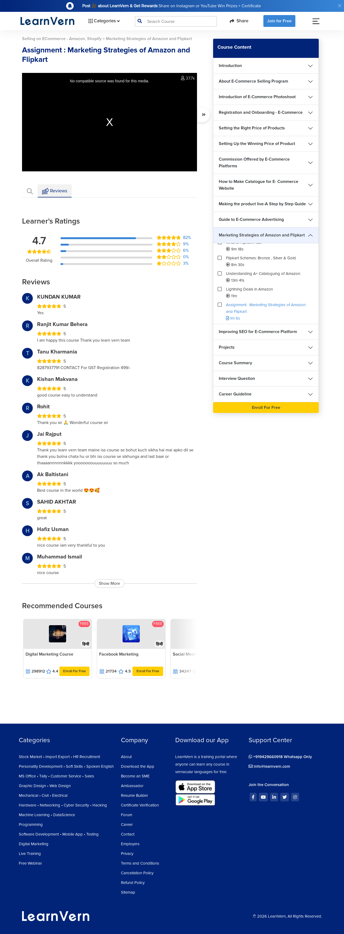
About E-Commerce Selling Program (253, 81)
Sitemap (128, 892)
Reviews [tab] (54, 191)
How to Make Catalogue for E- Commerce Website (258, 185)
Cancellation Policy (137, 873)
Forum (126, 814)
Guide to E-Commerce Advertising (251, 219)
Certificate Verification (140, 805)
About (126, 756)
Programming (31, 824)
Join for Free (279, 21)
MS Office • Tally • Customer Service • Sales (56, 776)
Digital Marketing (33, 843)
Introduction (230, 65)
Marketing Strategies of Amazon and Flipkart (262, 235)
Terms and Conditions (140, 863)
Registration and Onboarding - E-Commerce (261, 112)
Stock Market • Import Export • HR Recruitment (59, 756)
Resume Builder (134, 795)
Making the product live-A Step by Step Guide (262, 204)
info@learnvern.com (269, 766)
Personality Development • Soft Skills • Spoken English (66, 766)
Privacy (127, 853)
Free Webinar (30, 863)
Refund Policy (133, 882)
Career (127, 824)
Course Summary (235, 363)
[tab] (30, 190)
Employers (130, 843)
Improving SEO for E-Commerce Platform (258, 331)
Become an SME (135, 776)
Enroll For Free (74, 671)
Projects (227, 347)
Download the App (137, 766)
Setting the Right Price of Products (252, 128)
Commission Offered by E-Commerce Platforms (254, 163)
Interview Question (237, 378)
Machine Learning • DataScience (47, 814)
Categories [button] (103, 21)
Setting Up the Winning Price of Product (257, 143)
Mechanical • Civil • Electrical (43, 795)
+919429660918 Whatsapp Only (280, 756)
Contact (127, 834)
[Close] (339, 5)
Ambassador (132, 785)
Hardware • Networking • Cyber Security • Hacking (63, 805)
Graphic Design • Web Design (45, 785)
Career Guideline (235, 394)
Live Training (30, 853)
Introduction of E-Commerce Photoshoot (257, 97)
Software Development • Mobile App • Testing (59, 834)
